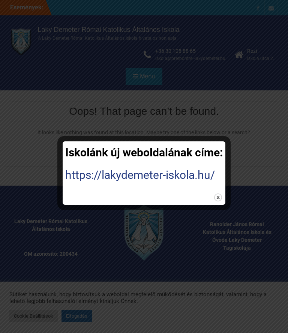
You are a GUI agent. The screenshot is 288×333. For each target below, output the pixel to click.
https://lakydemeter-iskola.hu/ (140, 175)
